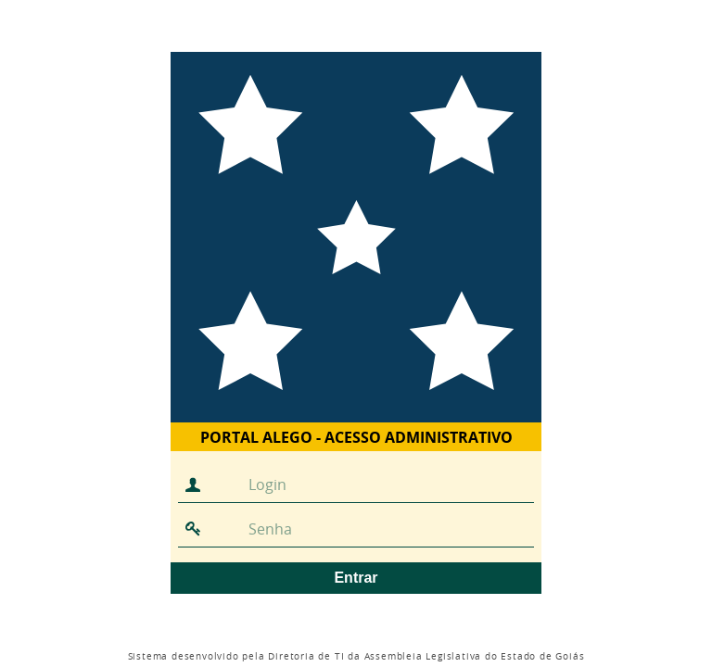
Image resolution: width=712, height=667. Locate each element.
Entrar (355, 577)
